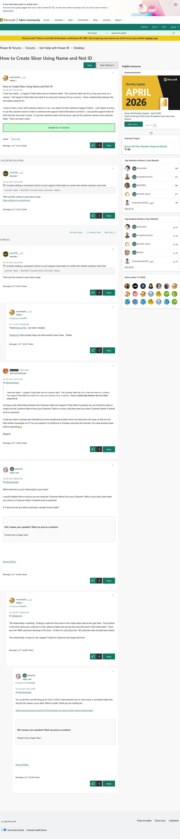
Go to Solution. (63, 127)
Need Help (15, 139)
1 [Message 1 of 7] (11, 145)
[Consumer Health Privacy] (36, 829)
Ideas (70, 20)
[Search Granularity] (97, 33)
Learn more (8, 10)
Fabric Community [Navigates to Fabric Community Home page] (29, 20)
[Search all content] (143, 33)
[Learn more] (133, 124)
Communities (83, 20)
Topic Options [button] (106, 65)
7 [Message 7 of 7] (17, 344)
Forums (46, 20)
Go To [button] (173, 27)
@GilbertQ (14, 335)
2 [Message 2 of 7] (11, 574)
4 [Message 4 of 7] (23, 777)
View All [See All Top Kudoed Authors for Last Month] (129, 267)
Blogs (95, 20)
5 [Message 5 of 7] (11, 443)
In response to (18, 318)
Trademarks (174, 820)
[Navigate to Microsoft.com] (7, 20)
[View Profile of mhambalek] (15, 77)
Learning (106, 20)
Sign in (155, 27)
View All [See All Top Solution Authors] (129, 208)
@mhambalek (12, 382)
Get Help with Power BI (54, 48)
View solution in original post (16, 200)
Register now (151, 38)
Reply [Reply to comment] (109, 216)
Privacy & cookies (144, 820)
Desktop (79, 48)
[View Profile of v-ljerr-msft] (24, 369)
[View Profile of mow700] (14, 172)
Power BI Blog (9, 561)
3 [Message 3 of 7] (17, 650)
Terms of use (160, 820)
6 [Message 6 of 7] (11, 209)
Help (164, 27)
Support (118, 20)
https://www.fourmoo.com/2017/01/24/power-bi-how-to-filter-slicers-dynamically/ (54, 710)
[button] (90, 65)
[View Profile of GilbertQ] (18, 468)
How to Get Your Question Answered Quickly (145, 146)
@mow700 (21, 327)
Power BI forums (10, 48)
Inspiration (59, 20)
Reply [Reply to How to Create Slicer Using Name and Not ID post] (109, 145)
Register (144, 27)
